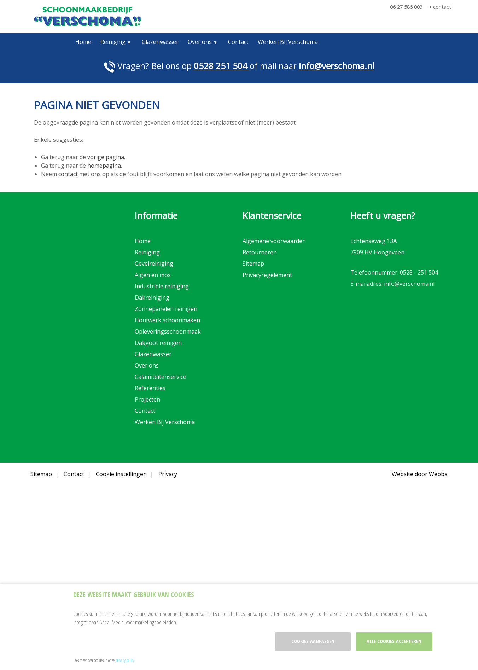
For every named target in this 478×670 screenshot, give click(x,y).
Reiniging (113, 42)
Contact (238, 42)
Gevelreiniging (154, 263)
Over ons (200, 42)
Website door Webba (420, 474)
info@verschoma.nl (336, 65)
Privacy (167, 474)
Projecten (147, 399)
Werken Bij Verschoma (288, 42)
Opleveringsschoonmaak (168, 331)
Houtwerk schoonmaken (167, 320)
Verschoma (87, 16)
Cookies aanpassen (312, 641)
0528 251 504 (222, 65)
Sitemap (253, 263)
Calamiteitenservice (160, 377)
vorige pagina (105, 157)
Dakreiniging (152, 297)
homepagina (104, 165)
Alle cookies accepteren (394, 641)
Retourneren (260, 252)
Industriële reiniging (162, 286)
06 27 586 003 (406, 7)
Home (83, 42)
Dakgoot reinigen (158, 343)
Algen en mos (153, 275)
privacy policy (124, 660)
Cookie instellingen (121, 474)
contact (442, 7)
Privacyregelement (267, 275)
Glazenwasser (160, 42)
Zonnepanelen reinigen (166, 309)
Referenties (150, 388)
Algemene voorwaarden (274, 241)
